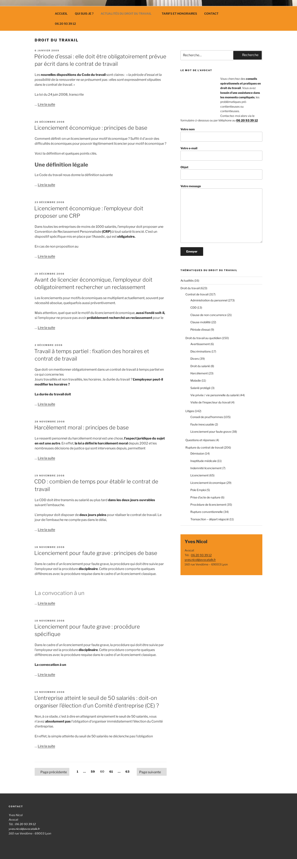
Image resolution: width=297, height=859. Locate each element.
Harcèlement (199, 373)
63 (128, 771)
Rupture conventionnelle (206, 512)
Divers (194, 358)
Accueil (61, 13)
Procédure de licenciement (208, 504)
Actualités (187, 280)
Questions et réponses (200, 440)
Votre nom (221, 134)
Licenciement (199, 475)
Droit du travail (190, 288)
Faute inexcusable (202, 424)
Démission (197, 453)
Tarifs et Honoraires (179, 13)
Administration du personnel (208, 300)
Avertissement (200, 344)
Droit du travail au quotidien (203, 338)
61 (112, 771)
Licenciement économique (208, 482)
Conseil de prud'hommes (206, 417)
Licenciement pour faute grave (210, 431)
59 (94, 771)
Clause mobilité (200, 322)
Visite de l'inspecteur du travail (210, 402)
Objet (221, 172)
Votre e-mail (221, 153)
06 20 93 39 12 (65, 23)
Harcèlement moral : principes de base (81, 427)
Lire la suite (46, 104)
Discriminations (200, 351)
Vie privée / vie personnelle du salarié (214, 395)
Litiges (189, 411)
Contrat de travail (196, 294)
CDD (193, 307)
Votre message (221, 213)
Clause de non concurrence (208, 315)
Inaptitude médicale (203, 461)
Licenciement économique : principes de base (90, 128)
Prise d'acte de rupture (205, 497)
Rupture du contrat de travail (204, 447)
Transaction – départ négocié (209, 519)
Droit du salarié (200, 366)
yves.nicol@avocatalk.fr (200, 559)
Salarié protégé (200, 388)
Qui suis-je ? (84, 13)
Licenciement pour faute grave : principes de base (95, 553)
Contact (211, 13)
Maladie (195, 380)
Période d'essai (200, 329)
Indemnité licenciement (206, 468)
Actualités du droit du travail (128, 13)
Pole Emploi (198, 490)
